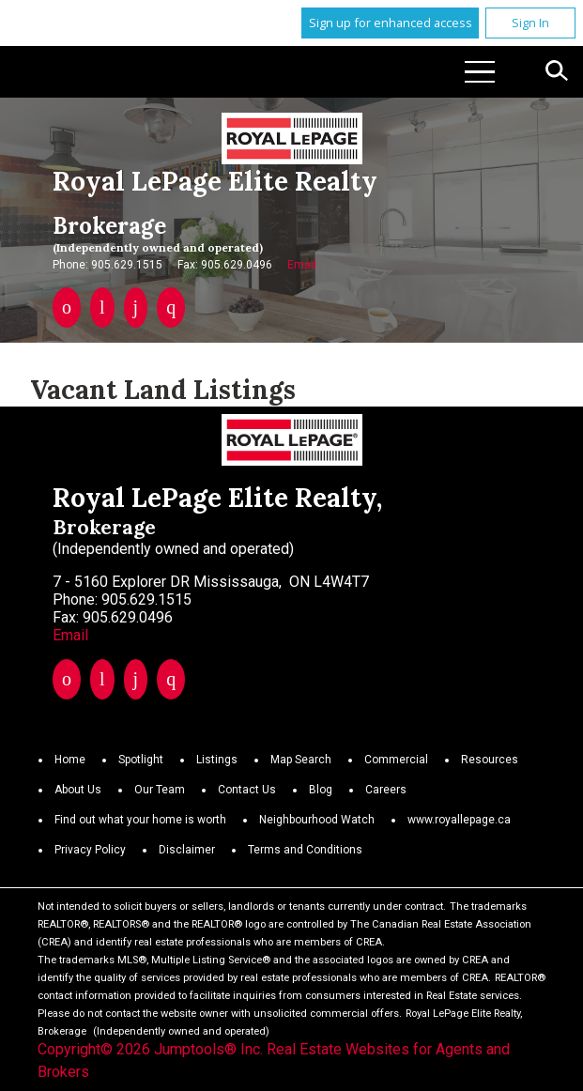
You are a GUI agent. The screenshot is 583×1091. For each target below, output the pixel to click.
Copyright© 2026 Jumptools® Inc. (150, 1049)
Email (301, 264)
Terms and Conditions (305, 849)
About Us (77, 789)
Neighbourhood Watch (317, 819)
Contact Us (247, 789)
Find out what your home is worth (140, 819)
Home (69, 759)
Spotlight (140, 759)
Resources (489, 759)
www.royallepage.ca (459, 819)
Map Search (300, 759)
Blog (320, 789)
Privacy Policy (90, 849)
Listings (217, 759)
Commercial (396, 759)
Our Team (159, 789)
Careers (386, 789)
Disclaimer (187, 849)
